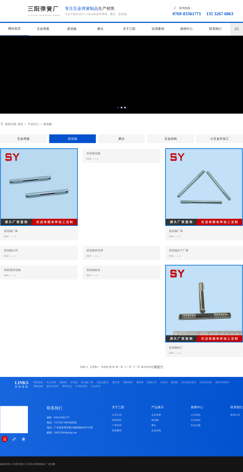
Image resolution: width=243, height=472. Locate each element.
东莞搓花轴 (93, 156)
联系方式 (235, 415)
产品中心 (33, 124)
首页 (20, 124)
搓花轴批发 (93, 272)
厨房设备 (38, 382)
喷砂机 (63, 382)
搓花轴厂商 (176, 233)
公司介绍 (117, 415)
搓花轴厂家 (11, 233)
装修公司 (152, 382)
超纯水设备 (52, 386)
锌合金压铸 (206, 382)
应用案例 (158, 28)
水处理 (163, 382)
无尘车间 (51, 382)
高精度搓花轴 (12, 272)
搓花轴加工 (176, 350)
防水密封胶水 (189, 382)
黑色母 (140, 382)
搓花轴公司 (11, 253)
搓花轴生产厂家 (178, 253)
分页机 (74, 382)
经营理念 (117, 420)
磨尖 (100, 28)
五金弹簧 (43, 28)
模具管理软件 (222, 382)
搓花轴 (71, 28)
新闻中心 (186, 28)
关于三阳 (129, 28)
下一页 (136, 367)
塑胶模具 (128, 382)
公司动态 (196, 415)
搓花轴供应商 (94, 253)
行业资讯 (196, 420)
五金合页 (96, 386)
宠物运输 (38, 386)
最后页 (144, 367)
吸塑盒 (174, 382)
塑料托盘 (67, 386)
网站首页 (14, 28)
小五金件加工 (219, 138)
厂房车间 (117, 425)
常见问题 (196, 425)
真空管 (116, 382)
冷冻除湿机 (81, 386)
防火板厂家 (87, 382)
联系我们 (215, 28)
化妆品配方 (103, 382)
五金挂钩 (170, 138)
